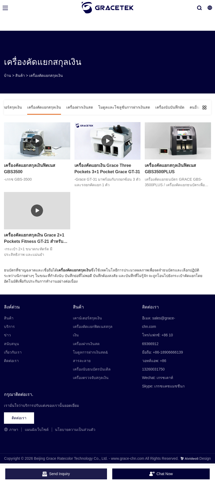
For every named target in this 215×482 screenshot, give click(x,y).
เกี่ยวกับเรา (13, 352)
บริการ (9, 326)
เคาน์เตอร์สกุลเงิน (87, 318)
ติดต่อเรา (11, 361)
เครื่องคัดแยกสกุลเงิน (46, 75)
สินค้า (20, 75)
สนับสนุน (11, 344)
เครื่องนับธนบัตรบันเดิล (92, 369)
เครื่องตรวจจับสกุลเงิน (91, 378)
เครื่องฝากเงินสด (86, 344)
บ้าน (7, 75)
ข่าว (7, 335)
